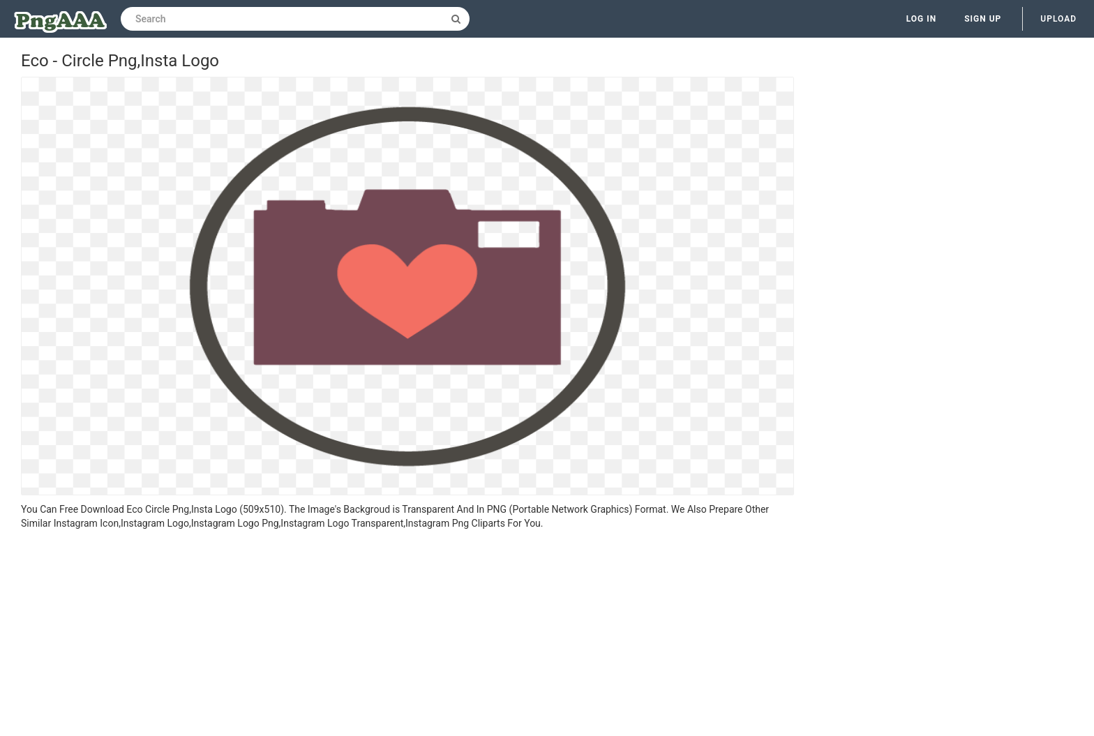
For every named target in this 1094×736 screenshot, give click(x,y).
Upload (1058, 19)
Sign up (982, 19)
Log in (921, 19)
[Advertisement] (407, 635)
